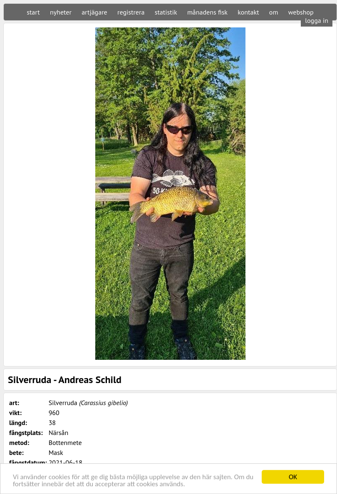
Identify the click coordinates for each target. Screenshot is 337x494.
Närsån (59, 432)
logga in (316, 20)
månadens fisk (207, 12)
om (273, 12)
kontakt (248, 12)
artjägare (94, 12)
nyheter (61, 12)
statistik (166, 12)
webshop (301, 12)
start (33, 12)
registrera (130, 12)
